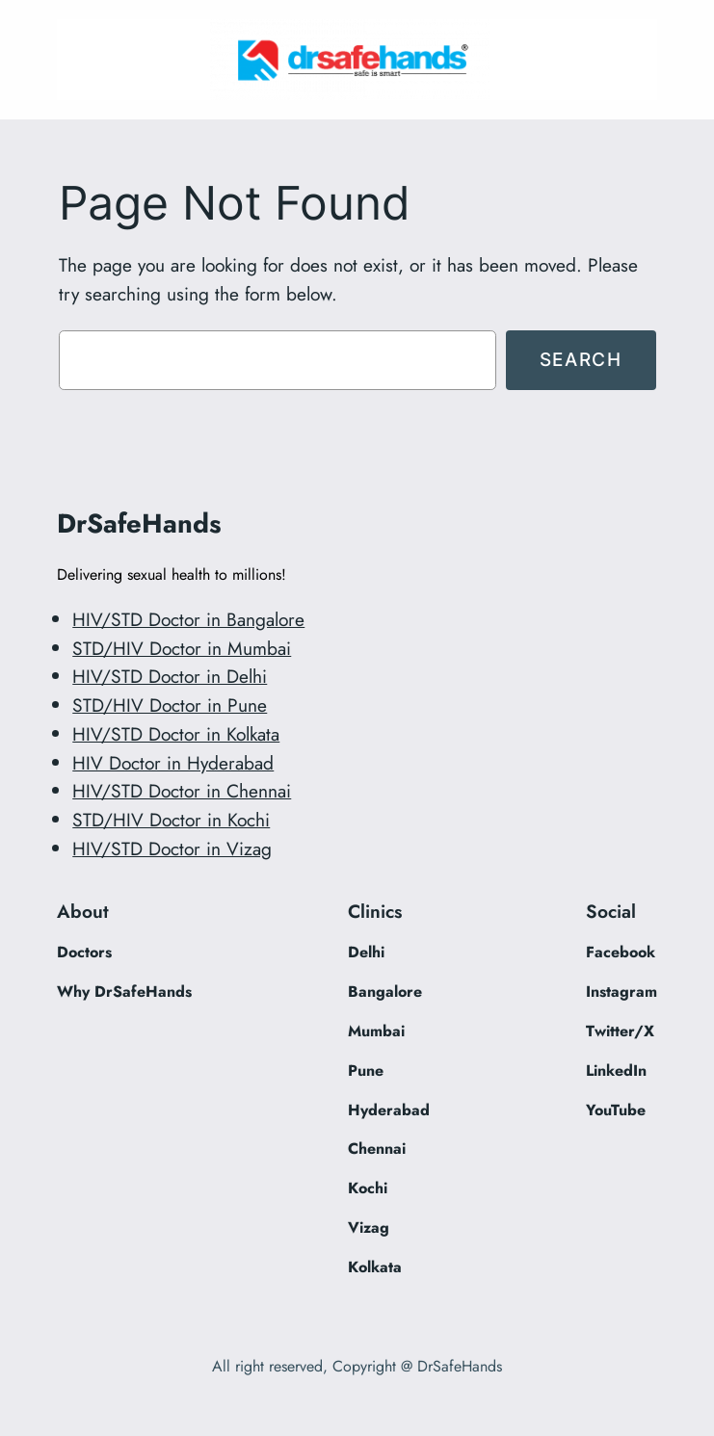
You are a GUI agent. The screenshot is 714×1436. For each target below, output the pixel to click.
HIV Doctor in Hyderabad (173, 762)
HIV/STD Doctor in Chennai (181, 790)
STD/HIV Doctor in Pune (169, 705)
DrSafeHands (139, 523)
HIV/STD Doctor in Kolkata (175, 733)
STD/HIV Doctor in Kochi (171, 819)
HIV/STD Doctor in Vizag (172, 848)
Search (581, 359)
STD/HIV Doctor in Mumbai (181, 648)
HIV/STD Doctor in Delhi (169, 676)
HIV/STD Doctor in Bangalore (188, 619)
